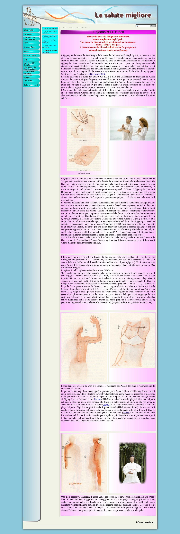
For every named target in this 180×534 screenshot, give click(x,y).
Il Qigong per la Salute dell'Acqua (49, 41)
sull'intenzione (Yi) (96, 74)
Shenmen (98, 399)
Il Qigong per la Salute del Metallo (49, 37)
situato (126, 412)
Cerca (153, 26)
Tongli (106, 404)
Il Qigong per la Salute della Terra (49, 32)
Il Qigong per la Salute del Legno (49, 46)
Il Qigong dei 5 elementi (50, 28)
